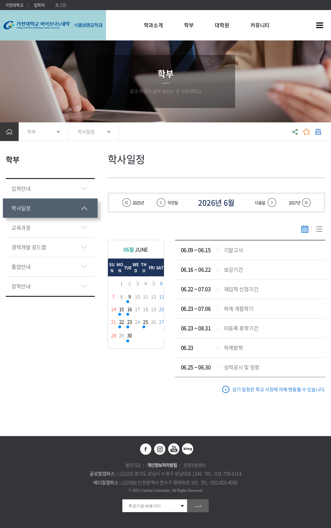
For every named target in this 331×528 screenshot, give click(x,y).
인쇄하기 (318, 131)
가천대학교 (14, 5)
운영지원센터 (194, 465)
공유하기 (295, 131)
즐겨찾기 (306, 131)
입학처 (39, 5)
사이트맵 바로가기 (319, 25)
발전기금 (132, 465)
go (198, 505)
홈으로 (9, 131)
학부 (31, 131)
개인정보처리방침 (162, 465)
